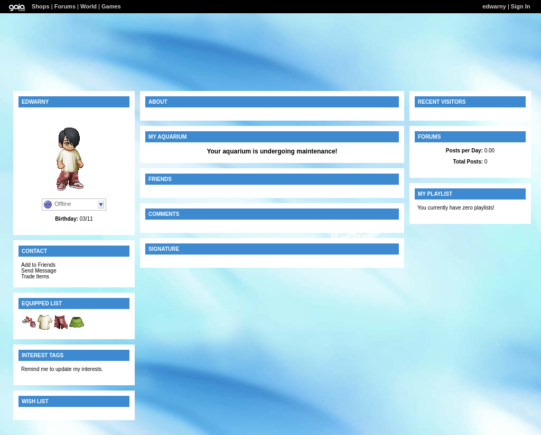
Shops (41, 6)
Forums (65, 6)
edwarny (494, 6)
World (88, 6)
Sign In (520, 6)
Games (111, 6)
